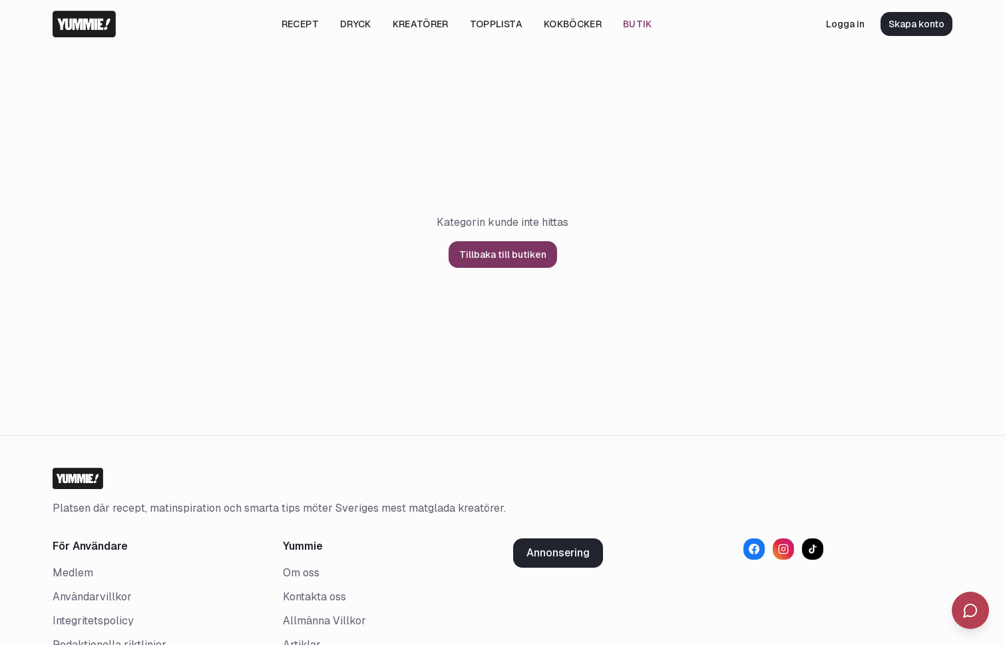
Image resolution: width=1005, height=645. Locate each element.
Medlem (73, 573)
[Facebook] (754, 549)
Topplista (496, 24)
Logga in (845, 24)
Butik (637, 24)
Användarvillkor (92, 597)
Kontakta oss (314, 597)
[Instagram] (783, 549)
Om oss (301, 573)
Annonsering (558, 553)
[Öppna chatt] (970, 610)
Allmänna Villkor (324, 621)
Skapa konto (916, 24)
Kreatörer (421, 24)
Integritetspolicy (93, 621)
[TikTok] (812, 549)
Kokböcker (573, 24)
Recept (300, 24)
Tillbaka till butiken (502, 255)
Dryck (355, 24)
